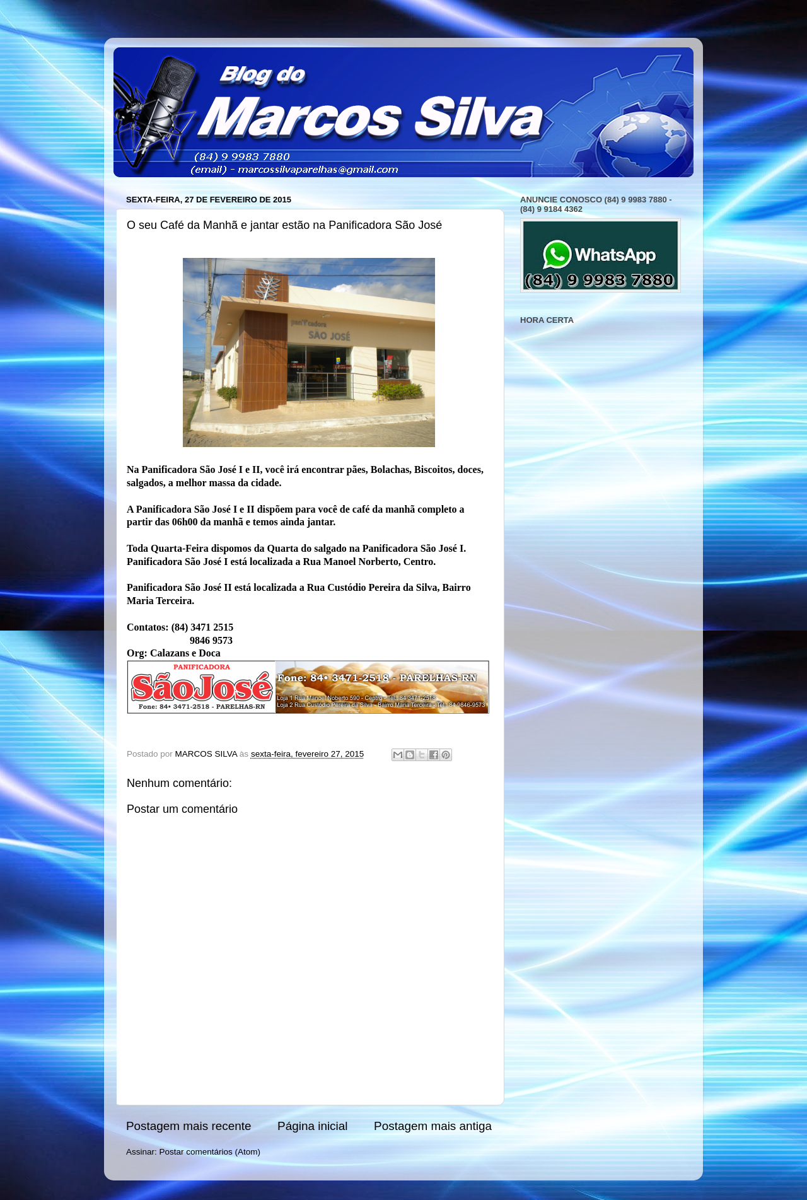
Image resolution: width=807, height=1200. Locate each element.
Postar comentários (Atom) (210, 1151)
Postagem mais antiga (433, 1126)
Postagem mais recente (188, 1126)
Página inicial (312, 1126)
